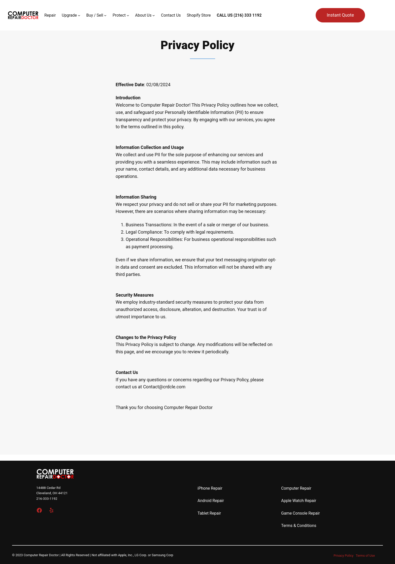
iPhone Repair (210, 488)
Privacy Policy (343, 555)
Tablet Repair (209, 513)
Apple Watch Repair (298, 500)
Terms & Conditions (298, 525)
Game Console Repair (300, 513)
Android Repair (211, 500)
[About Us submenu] (153, 15)
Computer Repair (296, 488)
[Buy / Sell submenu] (105, 15)
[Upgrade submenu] (79, 15)
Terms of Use (365, 555)
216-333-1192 (46, 498)
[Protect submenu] (128, 15)
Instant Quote (340, 15)
